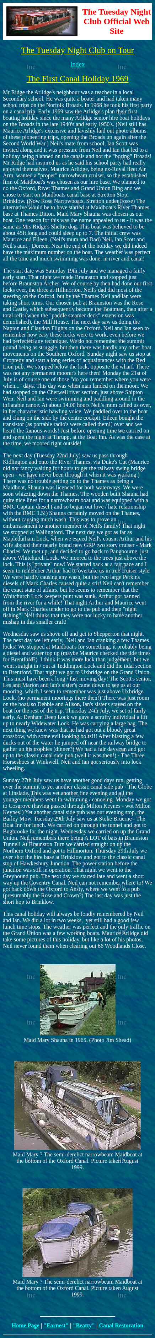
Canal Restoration (121, 1325)
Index (77, 64)
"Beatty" (84, 1325)
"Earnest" (56, 1325)
